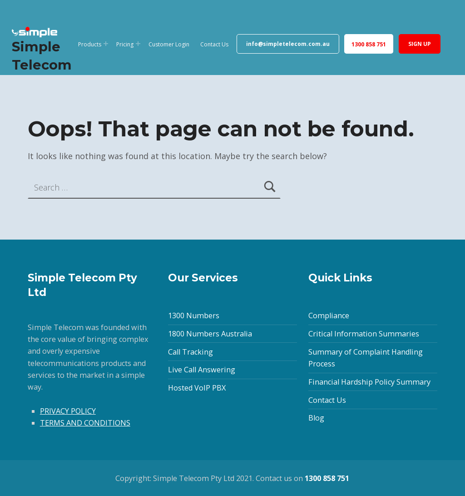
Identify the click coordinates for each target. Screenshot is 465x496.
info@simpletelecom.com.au (288, 44)
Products (89, 44)
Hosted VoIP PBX (197, 388)
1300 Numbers (193, 316)
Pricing (125, 44)
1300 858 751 (368, 44)
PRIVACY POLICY (68, 411)
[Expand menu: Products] (106, 43)
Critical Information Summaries (363, 334)
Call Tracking (190, 352)
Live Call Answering (201, 370)
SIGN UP (419, 44)
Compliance (328, 316)
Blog (316, 418)
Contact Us (214, 44)
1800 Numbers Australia (210, 334)
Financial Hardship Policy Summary (369, 382)
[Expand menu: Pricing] (138, 43)
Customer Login (168, 44)
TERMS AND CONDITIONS (85, 423)
